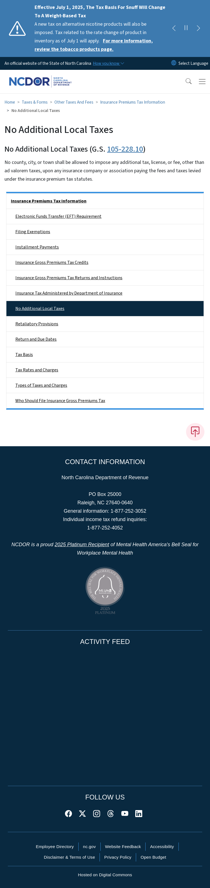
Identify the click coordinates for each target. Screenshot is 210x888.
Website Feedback (123, 846)
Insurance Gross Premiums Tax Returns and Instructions (68, 278)
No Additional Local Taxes (39, 308)
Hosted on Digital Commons (105, 874)
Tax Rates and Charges (36, 370)
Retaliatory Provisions (36, 324)
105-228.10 (125, 149)
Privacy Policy (117, 857)
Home (9, 102)
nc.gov (89, 846)
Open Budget (153, 857)
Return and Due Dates (36, 339)
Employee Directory (55, 846)
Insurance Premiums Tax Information (132, 102)
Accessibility (162, 846)
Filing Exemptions (32, 232)
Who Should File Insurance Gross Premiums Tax (60, 401)
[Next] (198, 28)
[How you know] (108, 63)
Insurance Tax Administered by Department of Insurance (68, 293)
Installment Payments (37, 247)
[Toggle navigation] (202, 81)
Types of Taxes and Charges (41, 385)
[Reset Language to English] (173, 63)
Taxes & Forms (35, 102)
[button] (185, 81)
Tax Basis (24, 355)
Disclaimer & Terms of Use (69, 857)
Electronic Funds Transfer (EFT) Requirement (58, 216)
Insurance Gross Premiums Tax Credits (51, 262)
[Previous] (174, 28)
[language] (193, 63)
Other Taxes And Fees (73, 102)
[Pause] (186, 28)
